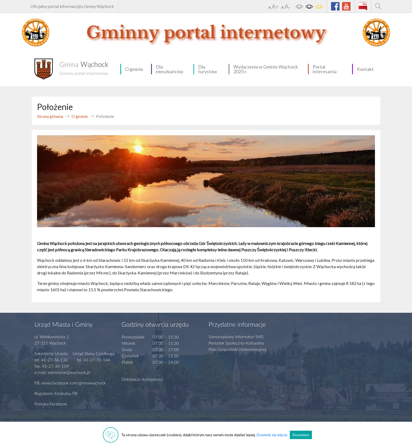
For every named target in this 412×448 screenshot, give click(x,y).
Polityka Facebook (50, 403)
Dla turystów (207, 69)
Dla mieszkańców (169, 69)
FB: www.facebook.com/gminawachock (70, 382)
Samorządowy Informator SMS (236, 336)
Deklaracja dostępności (142, 379)
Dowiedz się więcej (272, 435)
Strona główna (50, 116)
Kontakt (365, 69)
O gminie (134, 69)
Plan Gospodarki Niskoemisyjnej (237, 349)
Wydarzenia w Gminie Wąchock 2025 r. (265, 69)
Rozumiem (300, 435)
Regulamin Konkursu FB (56, 393)
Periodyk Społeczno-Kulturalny (236, 342)
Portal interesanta (325, 69)
